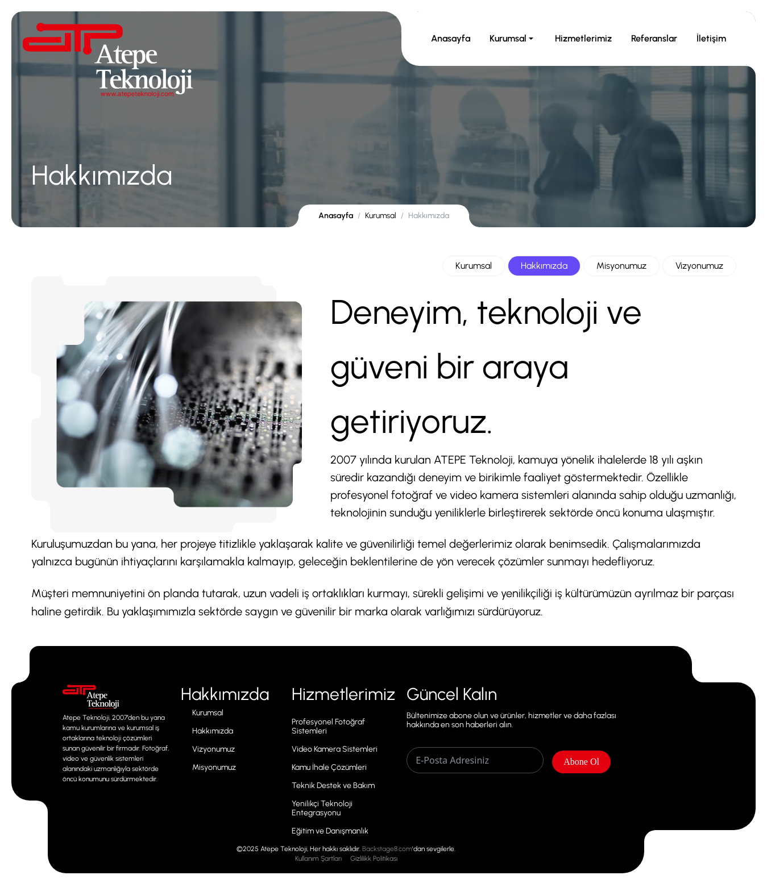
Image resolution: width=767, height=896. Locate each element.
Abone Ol (581, 761)
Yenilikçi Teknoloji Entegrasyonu (322, 808)
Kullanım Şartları (318, 858)
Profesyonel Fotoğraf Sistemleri (328, 727)
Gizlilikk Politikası (373, 858)
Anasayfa (450, 38)
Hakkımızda (544, 265)
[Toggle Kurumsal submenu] (531, 38)
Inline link (91, 692)
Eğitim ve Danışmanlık (330, 831)
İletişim (711, 38)
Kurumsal (513, 38)
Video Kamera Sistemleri (335, 749)
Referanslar (654, 38)
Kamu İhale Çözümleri (329, 767)
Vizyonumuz (699, 265)
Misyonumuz (621, 265)
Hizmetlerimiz (583, 38)
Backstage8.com (387, 849)
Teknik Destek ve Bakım (333, 785)
